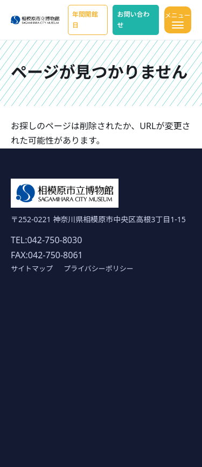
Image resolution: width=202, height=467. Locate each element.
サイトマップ (32, 268)
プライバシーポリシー (99, 268)
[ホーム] (35, 20)
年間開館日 (85, 20)
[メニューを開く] (177, 19)
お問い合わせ (133, 20)
